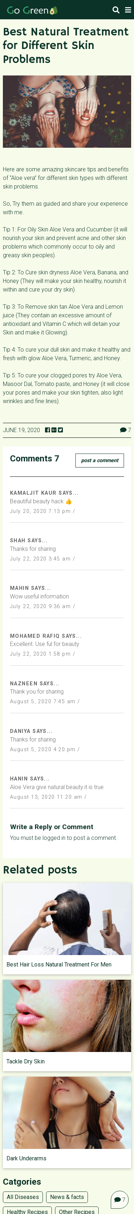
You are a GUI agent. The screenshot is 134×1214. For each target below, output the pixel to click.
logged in (54, 837)
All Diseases (23, 1197)
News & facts (67, 1197)
